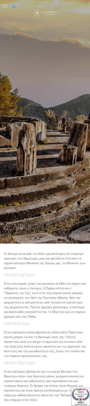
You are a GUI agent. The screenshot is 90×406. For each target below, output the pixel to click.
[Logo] (45, 23)
